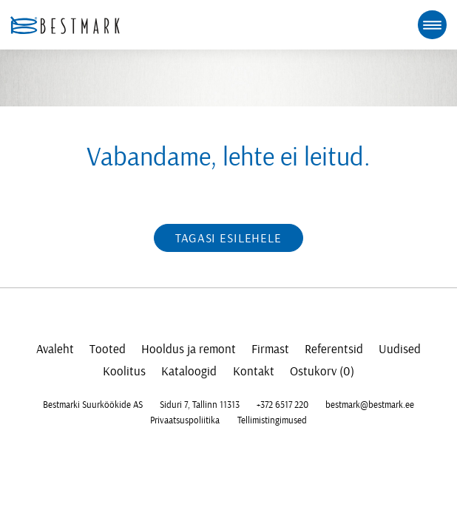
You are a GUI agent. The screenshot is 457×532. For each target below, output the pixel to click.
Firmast (270, 349)
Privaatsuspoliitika (185, 420)
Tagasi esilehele (228, 238)
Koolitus (124, 371)
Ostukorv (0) (322, 371)
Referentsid (334, 349)
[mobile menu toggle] (432, 24)
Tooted (107, 349)
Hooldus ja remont (188, 349)
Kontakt (253, 371)
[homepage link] (65, 25)
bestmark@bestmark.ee (369, 405)
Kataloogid (189, 371)
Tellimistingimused (272, 420)
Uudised (400, 349)
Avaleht (55, 349)
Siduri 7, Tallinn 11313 (200, 405)
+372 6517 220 (282, 405)
